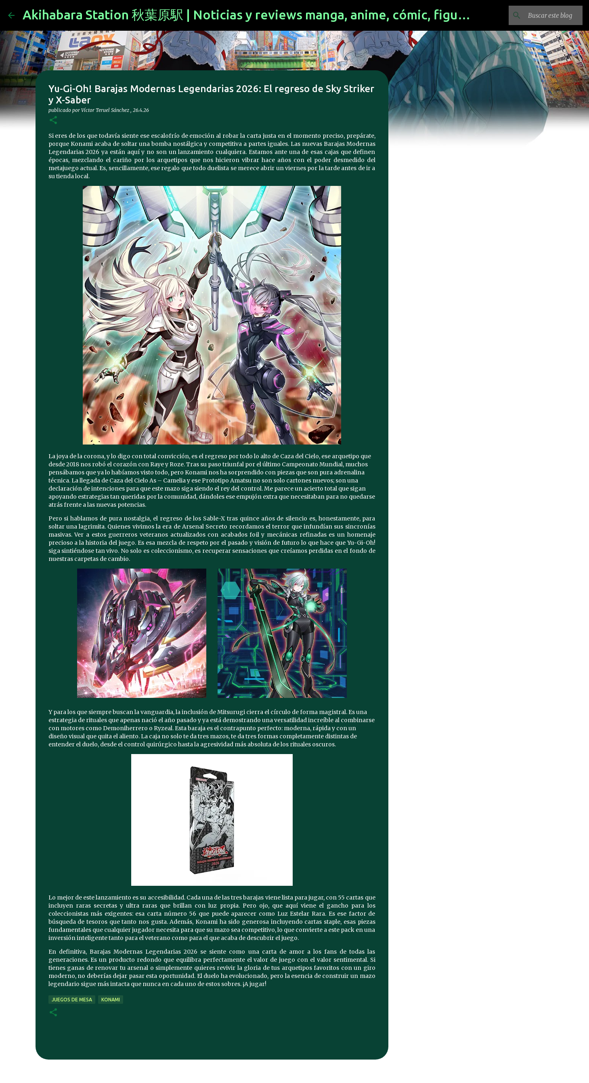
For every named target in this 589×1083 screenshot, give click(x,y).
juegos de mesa (72, 999)
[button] (53, 120)
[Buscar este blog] (540, 15)
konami (110, 999)
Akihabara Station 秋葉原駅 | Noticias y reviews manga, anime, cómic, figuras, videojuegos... (295, 14)
